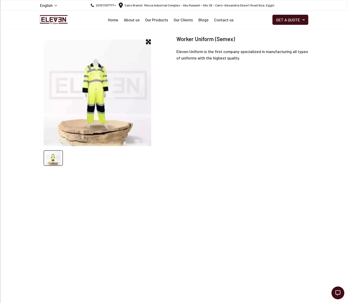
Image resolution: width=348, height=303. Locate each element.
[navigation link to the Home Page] (54, 19)
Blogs (203, 19)
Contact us (224, 19)
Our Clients (183, 19)
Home (113, 19)
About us (132, 19)
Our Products (156, 19)
